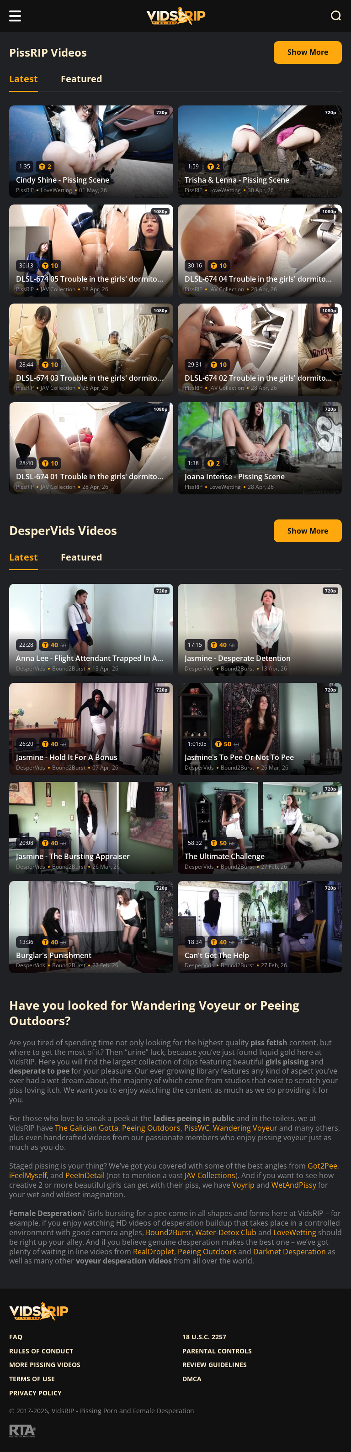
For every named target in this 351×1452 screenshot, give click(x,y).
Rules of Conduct (41, 1351)
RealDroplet (153, 1252)
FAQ (15, 1337)
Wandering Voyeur (245, 1128)
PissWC (196, 1128)
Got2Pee (322, 1166)
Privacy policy (35, 1393)
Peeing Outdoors (151, 1128)
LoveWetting (294, 1232)
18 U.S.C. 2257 (204, 1337)
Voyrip (243, 1185)
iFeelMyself (28, 1175)
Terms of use (32, 1379)
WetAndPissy (293, 1185)
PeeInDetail (85, 1175)
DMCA (192, 1379)
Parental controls (217, 1351)
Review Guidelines (214, 1365)
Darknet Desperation (289, 1252)
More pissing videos (44, 1365)
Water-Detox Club (225, 1232)
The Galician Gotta (86, 1128)
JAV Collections (210, 1175)
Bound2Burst (168, 1232)
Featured (81, 79)
